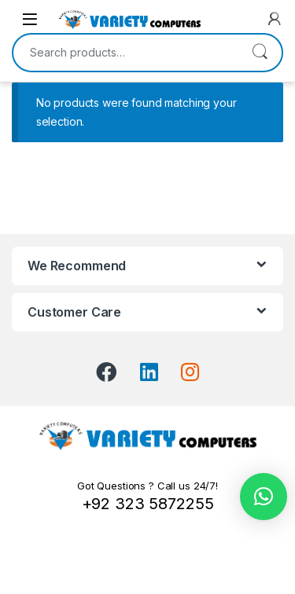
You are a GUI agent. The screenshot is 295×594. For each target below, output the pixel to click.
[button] (263, 496)
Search (260, 53)
